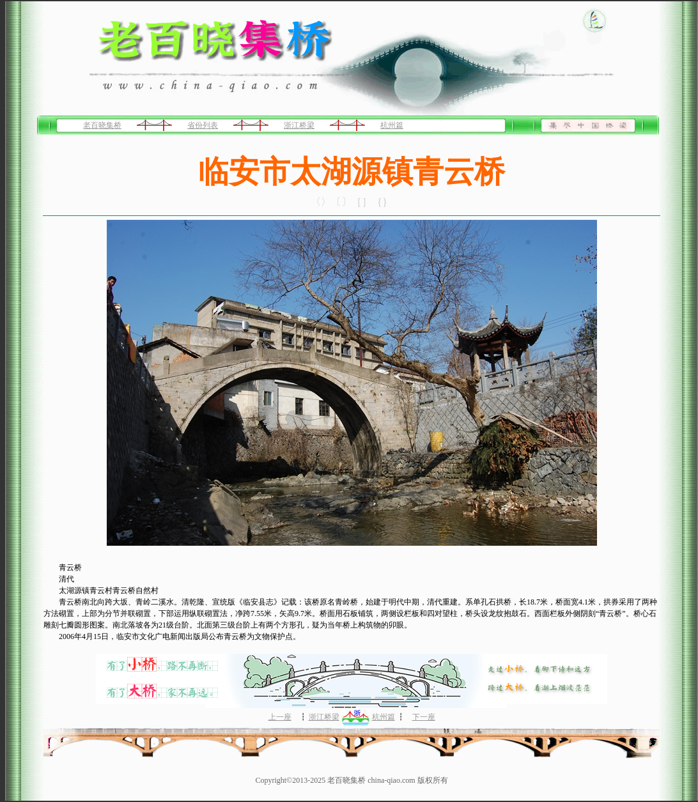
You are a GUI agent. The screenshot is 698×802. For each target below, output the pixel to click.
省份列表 (202, 125)
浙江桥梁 (299, 125)
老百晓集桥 (102, 125)
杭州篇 (391, 125)
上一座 (279, 717)
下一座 (423, 717)
